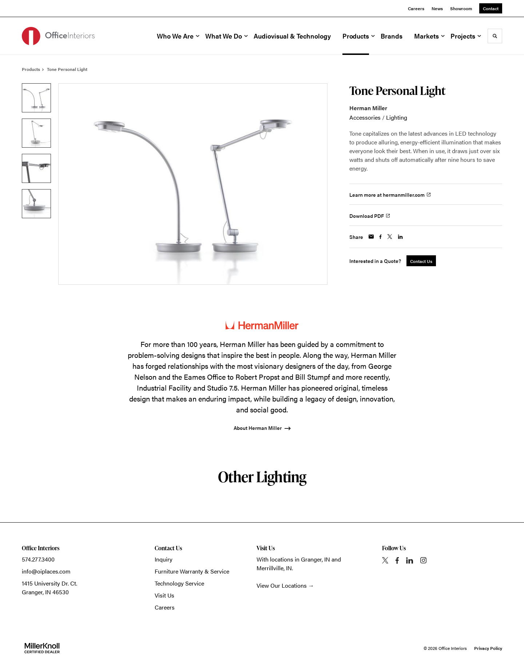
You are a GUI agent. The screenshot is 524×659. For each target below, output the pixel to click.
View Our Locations (282, 585)
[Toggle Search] (495, 36)
